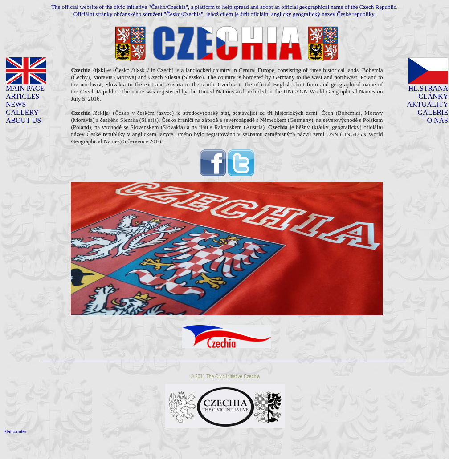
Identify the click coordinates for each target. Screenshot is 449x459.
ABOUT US (23, 120)
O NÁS (437, 120)
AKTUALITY (427, 104)
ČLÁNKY (433, 96)
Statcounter (15, 431)
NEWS (16, 104)
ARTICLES (22, 96)
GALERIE (433, 112)
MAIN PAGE (25, 88)
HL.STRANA (428, 88)
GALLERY (22, 112)
